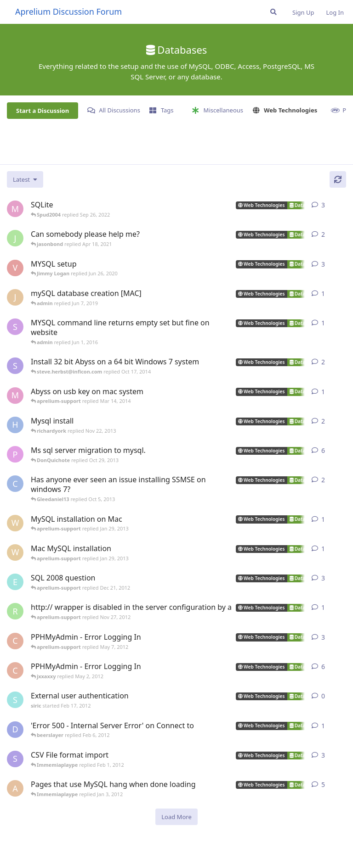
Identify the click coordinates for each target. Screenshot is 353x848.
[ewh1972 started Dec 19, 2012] (15, 582)
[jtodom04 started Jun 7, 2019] (15, 297)
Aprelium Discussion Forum (68, 11)
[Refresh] (338, 179)
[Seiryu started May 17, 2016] (15, 326)
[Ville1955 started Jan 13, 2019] (15, 268)
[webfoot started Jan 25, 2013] (15, 552)
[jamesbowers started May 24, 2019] (15, 238)
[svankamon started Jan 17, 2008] (15, 759)
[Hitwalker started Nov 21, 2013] (15, 425)
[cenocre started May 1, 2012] (15, 641)
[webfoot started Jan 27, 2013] (15, 523)
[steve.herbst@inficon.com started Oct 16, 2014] (15, 365)
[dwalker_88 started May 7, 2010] (15, 729)
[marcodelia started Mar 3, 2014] (15, 395)
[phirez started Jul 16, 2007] (15, 454)
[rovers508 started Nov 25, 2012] (15, 611)
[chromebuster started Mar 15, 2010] (15, 483)
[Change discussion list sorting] (25, 179)
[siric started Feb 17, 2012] (15, 700)
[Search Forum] (273, 12)
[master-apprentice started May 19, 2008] (15, 209)
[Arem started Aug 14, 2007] (15, 788)
